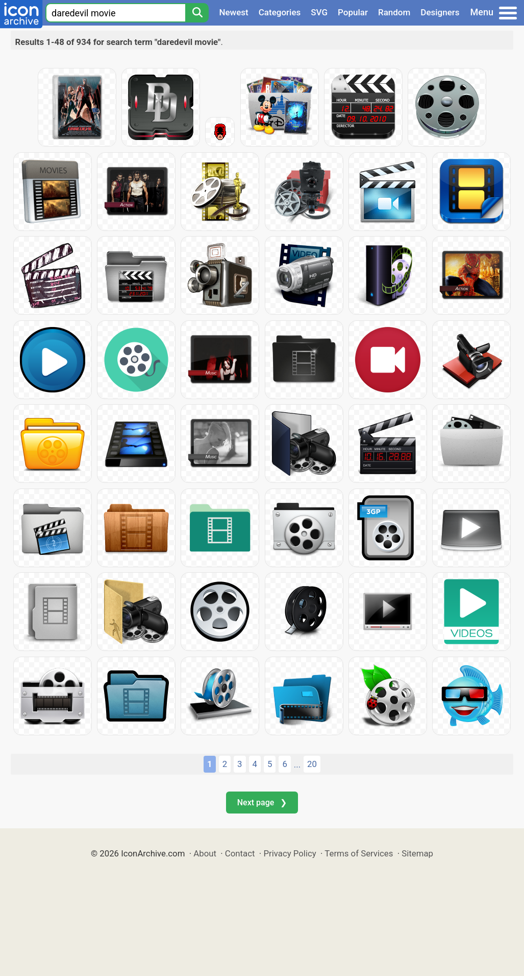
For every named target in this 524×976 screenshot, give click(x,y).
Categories (280, 12)
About (204, 853)
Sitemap (417, 853)
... (297, 764)
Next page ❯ (262, 802)
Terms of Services (359, 853)
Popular (353, 12)
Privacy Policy (289, 853)
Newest (233, 12)
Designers (439, 12)
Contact (240, 853)
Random (394, 12)
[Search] (197, 12)
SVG (319, 12)
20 (312, 764)
